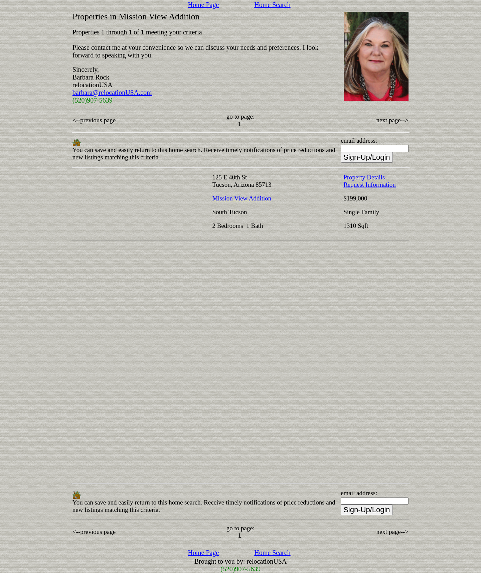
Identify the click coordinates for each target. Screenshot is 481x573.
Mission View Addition (241, 198)
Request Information (369, 184)
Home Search (272, 4)
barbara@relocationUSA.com (112, 92)
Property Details (364, 177)
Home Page (203, 4)
